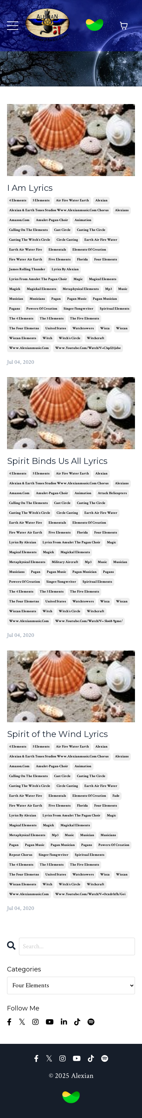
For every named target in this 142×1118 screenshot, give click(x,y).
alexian (101, 200)
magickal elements (41, 289)
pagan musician (105, 299)
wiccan (122, 328)
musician (16, 299)
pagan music (76, 299)
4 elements (17, 200)
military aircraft (65, 562)
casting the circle (91, 230)
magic (78, 279)
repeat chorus (20, 855)
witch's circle (69, 338)
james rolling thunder (27, 269)
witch (47, 338)
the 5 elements (52, 318)
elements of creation (89, 249)
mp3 (108, 289)
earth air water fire (25, 249)
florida (82, 259)
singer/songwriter (78, 308)
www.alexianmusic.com (29, 348)
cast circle (62, 230)
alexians (122, 210)
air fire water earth (72, 200)
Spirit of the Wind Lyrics (57, 734)
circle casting (67, 240)
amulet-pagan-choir (52, 220)
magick (14, 289)
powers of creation (41, 308)
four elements (105, 259)
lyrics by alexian (65, 269)
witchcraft (95, 338)
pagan (56, 299)
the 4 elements (21, 318)
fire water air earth (25, 259)
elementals (57, 249)
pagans (14, 308)
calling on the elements (28, 230)
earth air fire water (100, 240)
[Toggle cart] (123, 25)
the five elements (84, 318)
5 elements (41, 200)
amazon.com (19, 220)
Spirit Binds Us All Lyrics (57, 461)
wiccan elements (22, 338)
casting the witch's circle (29, 240)
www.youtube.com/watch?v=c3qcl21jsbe (88, 348)
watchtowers (83, 328)
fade (116, 796)
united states (55, 328)
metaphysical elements (81, 289)
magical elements (102, 279)
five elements (60, 259)
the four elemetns (24, 328)
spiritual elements (114, 308)
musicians (37, 299)
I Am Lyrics (30, 188)
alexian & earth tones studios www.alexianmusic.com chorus (59, 210)
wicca (105, 328)
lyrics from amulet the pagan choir (38, 279)
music (122, 289)
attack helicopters (112, 493)
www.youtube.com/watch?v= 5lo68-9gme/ (89, 621)
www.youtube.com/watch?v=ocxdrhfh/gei (90, 894)
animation (83, 220)
